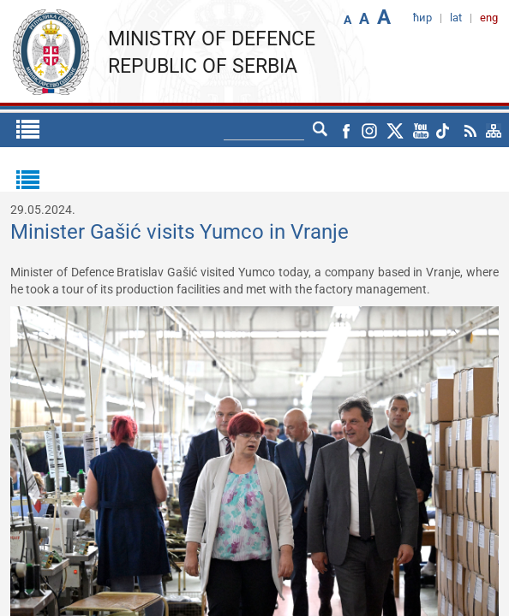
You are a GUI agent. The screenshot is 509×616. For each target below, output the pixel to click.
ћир (288, 130)
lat (320, 130)
